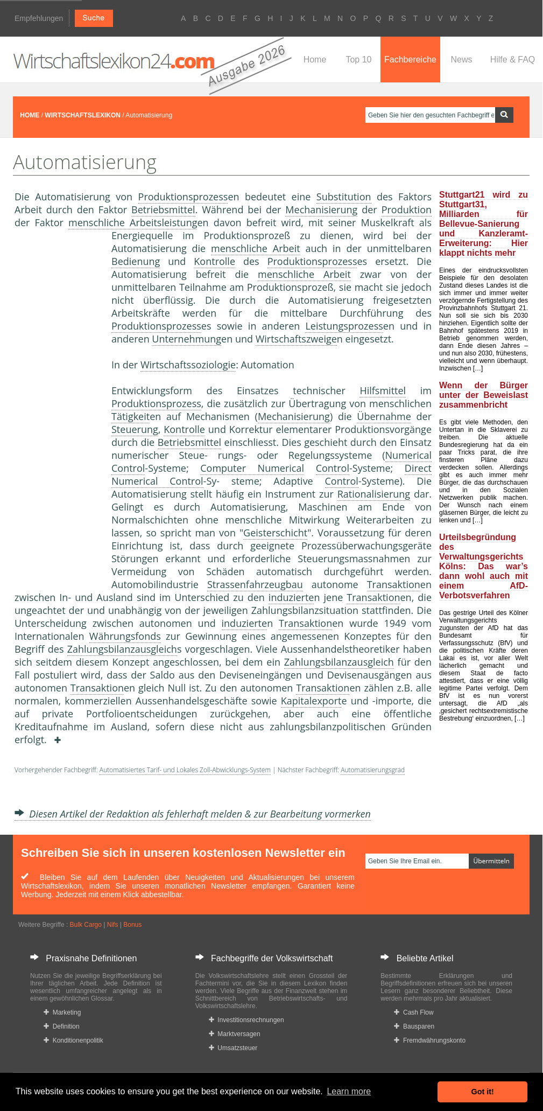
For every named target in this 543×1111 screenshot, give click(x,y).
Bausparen (414, 1026)
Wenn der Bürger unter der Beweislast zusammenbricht (483, 395)
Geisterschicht (275, 532)
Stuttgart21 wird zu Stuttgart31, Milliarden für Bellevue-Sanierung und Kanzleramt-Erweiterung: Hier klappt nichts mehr (483, 223)
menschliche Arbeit (255, 248)
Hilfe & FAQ (512, 59)
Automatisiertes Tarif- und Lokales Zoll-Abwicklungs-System (185, 769)
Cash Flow (413, 1012)
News (461, 59)
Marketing (62, 1012)
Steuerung (134, 429)
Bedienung (135, 261)
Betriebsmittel (163, 209)
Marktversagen (234, 1034)
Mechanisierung (321, 209)
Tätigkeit (130, 416)
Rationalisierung (373, 493)
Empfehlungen (39, 18)
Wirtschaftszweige (296, 338)
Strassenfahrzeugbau (255, 584)
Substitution (343, 196)
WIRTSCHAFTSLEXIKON (83, 115)
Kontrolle (214, 261)
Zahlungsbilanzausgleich (122, 648)
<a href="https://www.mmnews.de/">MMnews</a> (58, 408)
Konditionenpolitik (73, 1040)
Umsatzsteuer (233, 1048)
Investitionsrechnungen (246, 1020)
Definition (62, 1026)
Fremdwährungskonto (430, 1040)
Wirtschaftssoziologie (188, 364)
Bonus (132, 924)
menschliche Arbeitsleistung (132, 222)
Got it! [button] (482, 1091)
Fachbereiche (410, 59)
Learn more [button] (349, 1091)
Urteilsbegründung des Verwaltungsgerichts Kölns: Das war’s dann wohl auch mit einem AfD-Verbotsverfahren (483, 566)
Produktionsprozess (183, 196)
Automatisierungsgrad (373, 769)
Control (332, 468)
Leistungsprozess (344, 325)
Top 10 (358, 59)
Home (315, 59)
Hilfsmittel (382, 390)
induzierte (291, 597)
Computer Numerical (252, 468)
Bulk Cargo (86, 924)
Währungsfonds (125, 636)
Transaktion (393, 584)
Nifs (112, 924)
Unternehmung (186, 338)
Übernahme (384, 416)
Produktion (407, 209)
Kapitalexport (311, 700)
